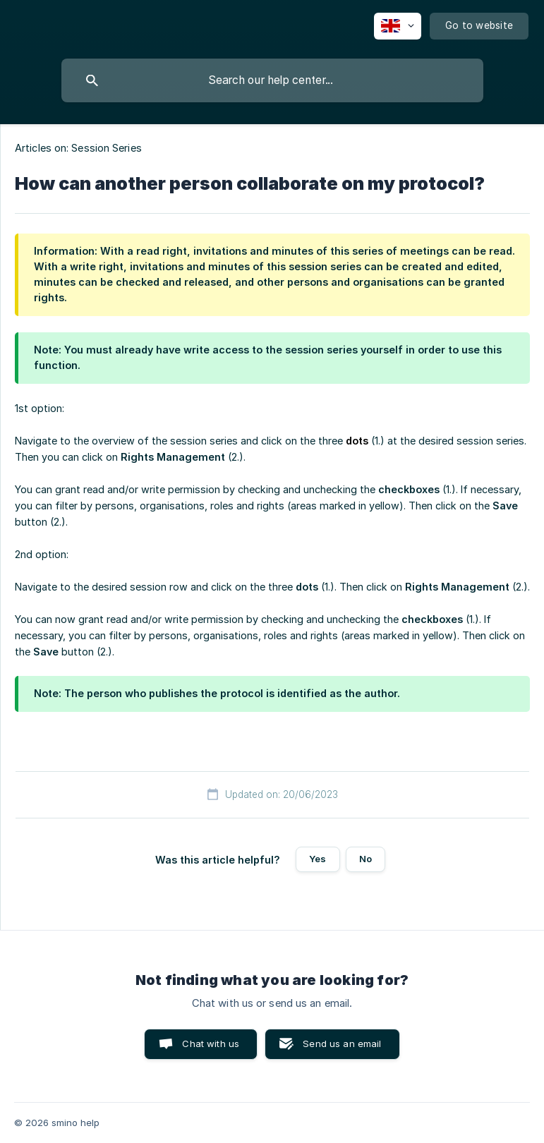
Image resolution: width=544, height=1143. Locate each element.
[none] (397, 26)
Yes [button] (317, 858)
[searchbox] (272, 80)
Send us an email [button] (342, 1043)
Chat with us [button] (210, 1043)
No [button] (365, 858)
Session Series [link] (106, 148)
